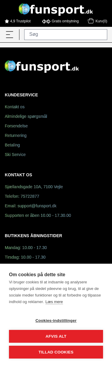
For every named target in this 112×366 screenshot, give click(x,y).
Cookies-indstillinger (56, 320)
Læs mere (54, 301)
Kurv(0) (97, 21)
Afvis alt (55, 336)
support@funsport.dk (37, 206)
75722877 (30, 196)
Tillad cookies (56, 352)
